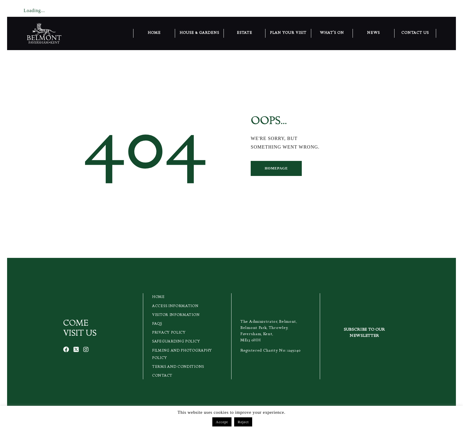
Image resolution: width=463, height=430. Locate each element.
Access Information (175, 306)
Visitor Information (176, 315)
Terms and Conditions (178, 367)
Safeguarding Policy (176, 342)
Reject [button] (243, 422)
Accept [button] (222, 422)
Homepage (276, 168)
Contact (162, 376)
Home (158, 297)
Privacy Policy (169, 333)
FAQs (157, 324)
